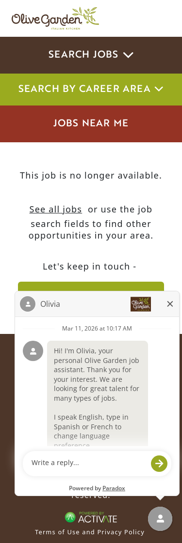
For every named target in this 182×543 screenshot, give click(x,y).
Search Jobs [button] (91, 55)
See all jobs (56, 209)
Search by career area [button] (91, 89)
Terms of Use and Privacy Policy (90, 532)
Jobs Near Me (91, 124)
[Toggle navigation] (156, 18)
